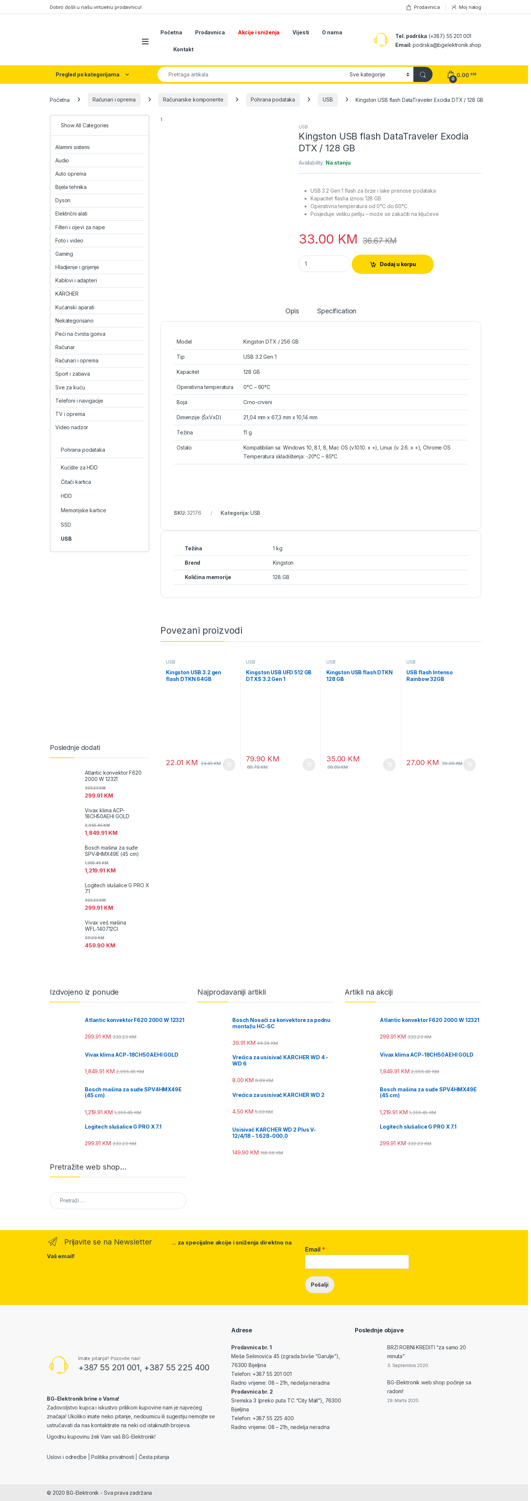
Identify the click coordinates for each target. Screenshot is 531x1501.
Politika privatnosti (112, 1457)
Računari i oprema (114, 99)
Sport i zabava (72, 374)
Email (315, 1249)
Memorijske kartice (83, 510)
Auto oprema (70, 174)
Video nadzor (71, 427)
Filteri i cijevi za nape (80, 227)
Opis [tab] (292, 311)
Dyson (62, 200)
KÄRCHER (67, 293)
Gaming (64, 254)
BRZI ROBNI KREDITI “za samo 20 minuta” (426, 1351)
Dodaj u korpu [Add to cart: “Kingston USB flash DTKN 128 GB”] (389, 764)
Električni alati (71, 213)
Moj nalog (466, 7)
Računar (65, 347)
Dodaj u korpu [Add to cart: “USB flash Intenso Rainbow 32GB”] (469, 764)
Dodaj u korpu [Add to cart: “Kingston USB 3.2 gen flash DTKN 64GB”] (229, 764)
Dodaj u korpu (398, 264)
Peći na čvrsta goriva (80, 334)
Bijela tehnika (71, 187)
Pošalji (320, 1284)
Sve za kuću (70, 387)
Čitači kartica (76, 482)
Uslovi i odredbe (67, 1457)
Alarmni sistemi (72, 147)
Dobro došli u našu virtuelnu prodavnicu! (95, 7)
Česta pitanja (154, 1457)
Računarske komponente (193, 99)
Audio (62, 160)
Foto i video (69, 240)
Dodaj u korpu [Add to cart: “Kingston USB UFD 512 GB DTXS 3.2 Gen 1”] (309, 764)
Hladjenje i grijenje (77, 267)
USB (328, 99)
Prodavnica (423, 7)
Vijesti (300, 32)
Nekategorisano (74, 320)
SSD (66, 524)
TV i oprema (70, 414)
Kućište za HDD (79, 467)
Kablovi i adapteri (76, 280)
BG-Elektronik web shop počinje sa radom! (429, 1386)
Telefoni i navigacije (79, 400)
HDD (66, 496)
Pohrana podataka (273, 99)
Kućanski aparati (74, 307)
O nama (332, 32)
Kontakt (183, 49)
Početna (171, 32)
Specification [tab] (336, 311)
